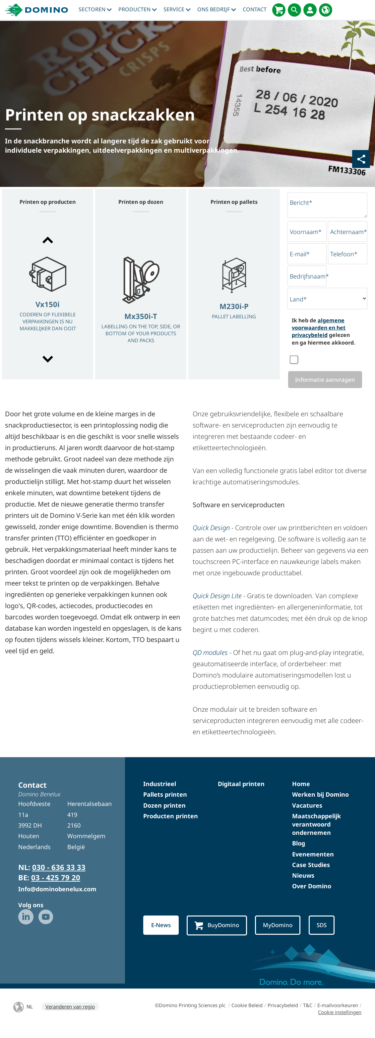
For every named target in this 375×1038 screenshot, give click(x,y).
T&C (307, 1014)
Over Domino (311, 895)
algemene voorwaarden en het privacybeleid (318, 328)
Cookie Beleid (247, 1014)
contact (255, 9)
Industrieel (159, 793)
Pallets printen (165, 803)
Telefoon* (343, 254)
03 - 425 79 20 (55, 886)
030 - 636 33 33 (59, 876)
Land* (298, 299)
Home (301, 793)
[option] (47, 300)
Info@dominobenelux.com (57, 898)
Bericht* (301, 202)
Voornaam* (306, 232)
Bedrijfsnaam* (309, 276)
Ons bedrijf (216, 9)
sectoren (95, 9)
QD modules (210, 661)
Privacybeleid (283, 1014)
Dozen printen (164, 814)
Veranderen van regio (70, 1015)
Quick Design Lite (217, 604)
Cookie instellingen (339, 1021)
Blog (298, 852)
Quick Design (211, 536)
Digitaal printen (241, 793)
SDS (326, 934)
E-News (161, 934)
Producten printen (170, 825)
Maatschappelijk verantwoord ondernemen (316, 833)
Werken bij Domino (320, 803)
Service (177, 9)
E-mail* (300, 254)
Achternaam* (348, 232)
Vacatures (307, 814)
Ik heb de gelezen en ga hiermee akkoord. (323, 331)
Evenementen (313, 863)
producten (137, 9)
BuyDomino (219, 934)
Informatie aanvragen (325, 384)
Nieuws (303, 884)
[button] (47, 240)
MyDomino (281, 934)
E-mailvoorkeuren (337, 1014)
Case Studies (311, 873)
